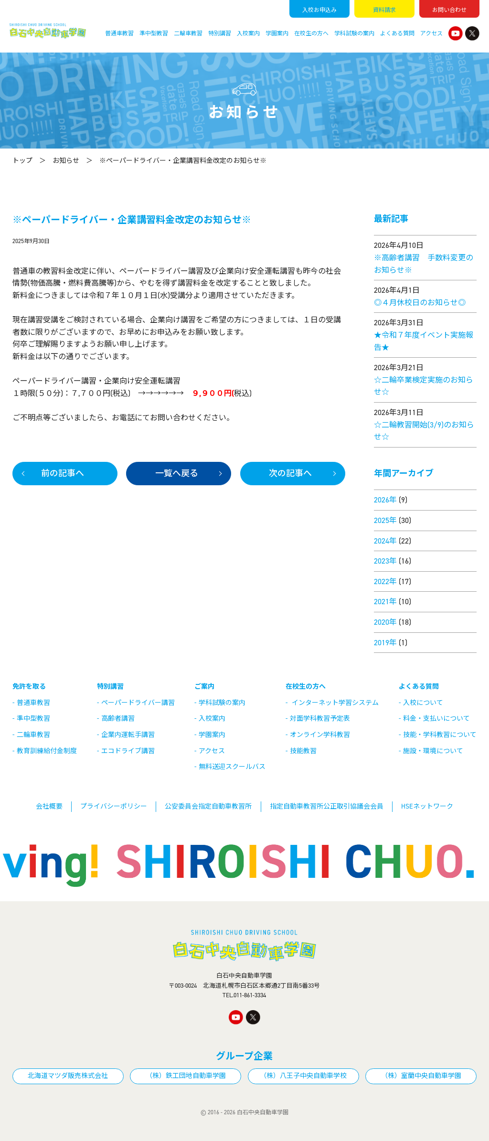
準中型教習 (153, 33)
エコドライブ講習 (128, 751)
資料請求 (384, 10)
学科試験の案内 (354, 33)
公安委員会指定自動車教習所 (208, 806)
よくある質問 (397, 33)
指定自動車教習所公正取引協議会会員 (326, 806)
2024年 (385, 541)
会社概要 (49, 806)
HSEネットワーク (427, 806)
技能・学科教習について (440, 734)
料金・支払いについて (436, 718)
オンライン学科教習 (320, 734)
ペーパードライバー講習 (138, 702)
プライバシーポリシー (113, 806)
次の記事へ (290, 473)
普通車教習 (119, 33)
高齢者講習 (118, 718)
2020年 (385, 622)
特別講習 (219, 33)
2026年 (385, 500)
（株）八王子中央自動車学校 (303, 1075)
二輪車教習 (188, 33)
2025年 (385, 520)
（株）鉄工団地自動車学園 (186, 1075)
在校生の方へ (311, 33)
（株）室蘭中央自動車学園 (421, 1075)
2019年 (385, 643)
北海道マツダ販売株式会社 (68, 1075)
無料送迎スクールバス (232, 766)
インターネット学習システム (335, 702)
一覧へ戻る (176, 473)
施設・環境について (433, 751)
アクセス (431, 33)
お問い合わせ (449, 10)
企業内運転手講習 (128, 734)
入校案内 (248, 33)
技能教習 (303, 751)
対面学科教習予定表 (320, 718)
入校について (423, 702)
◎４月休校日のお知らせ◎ (420, 303)
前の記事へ (62, 473)
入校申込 (319, 10)
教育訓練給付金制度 (47, 751)
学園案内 (277, 33)
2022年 (385, 581)
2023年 (385, 561)
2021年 (385, 602)
